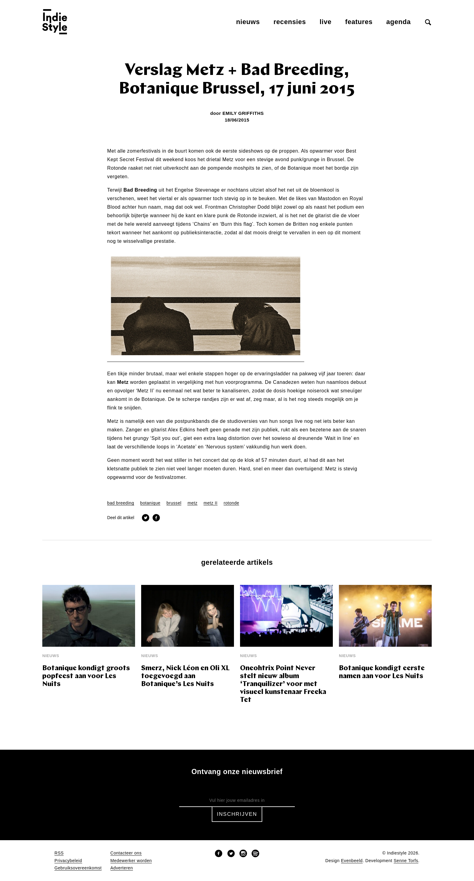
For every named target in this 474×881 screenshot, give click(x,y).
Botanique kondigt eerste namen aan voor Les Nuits (382, 672)
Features (359, 22)
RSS (59, 853)
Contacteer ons (126, 853)
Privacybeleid (68, 860)
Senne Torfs (406, 860)
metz (192, 503)
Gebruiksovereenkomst (78, 868)
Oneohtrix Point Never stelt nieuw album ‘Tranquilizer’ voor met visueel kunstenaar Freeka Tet (283, 684)
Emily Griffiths (243, 113)
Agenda (398, 22)
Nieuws (248, 22)
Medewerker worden (131, 860)
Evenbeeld (352, 860)
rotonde (231, 503)
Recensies (290, 22)
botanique (150, 503)
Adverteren (121, 868)
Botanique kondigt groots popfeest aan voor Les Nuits (86, 676)
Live (326, 22)
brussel (173, 503)
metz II (211, 503)
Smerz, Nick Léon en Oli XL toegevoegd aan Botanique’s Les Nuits (185, 676)
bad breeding (120, 503)
